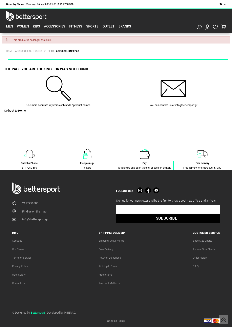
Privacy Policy (20, 266)
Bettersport (38, 312)
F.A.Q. (196, 266)
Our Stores (18, 249)
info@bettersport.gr (186, 105)
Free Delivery (106, 249)
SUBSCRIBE (166, 218)
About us (17, 240)
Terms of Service (21, 257)
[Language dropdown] (222, 4)
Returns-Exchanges (110, 257)
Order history (200, 257)
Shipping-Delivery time (111, 240)
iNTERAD (69, 312)
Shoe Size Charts (202, 240)
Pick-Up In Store (108, 266)
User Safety (18, 274)
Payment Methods (109, 283)
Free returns (105, 274)
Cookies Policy (116, 320)
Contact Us (18, 283)
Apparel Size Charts (204, 249)
